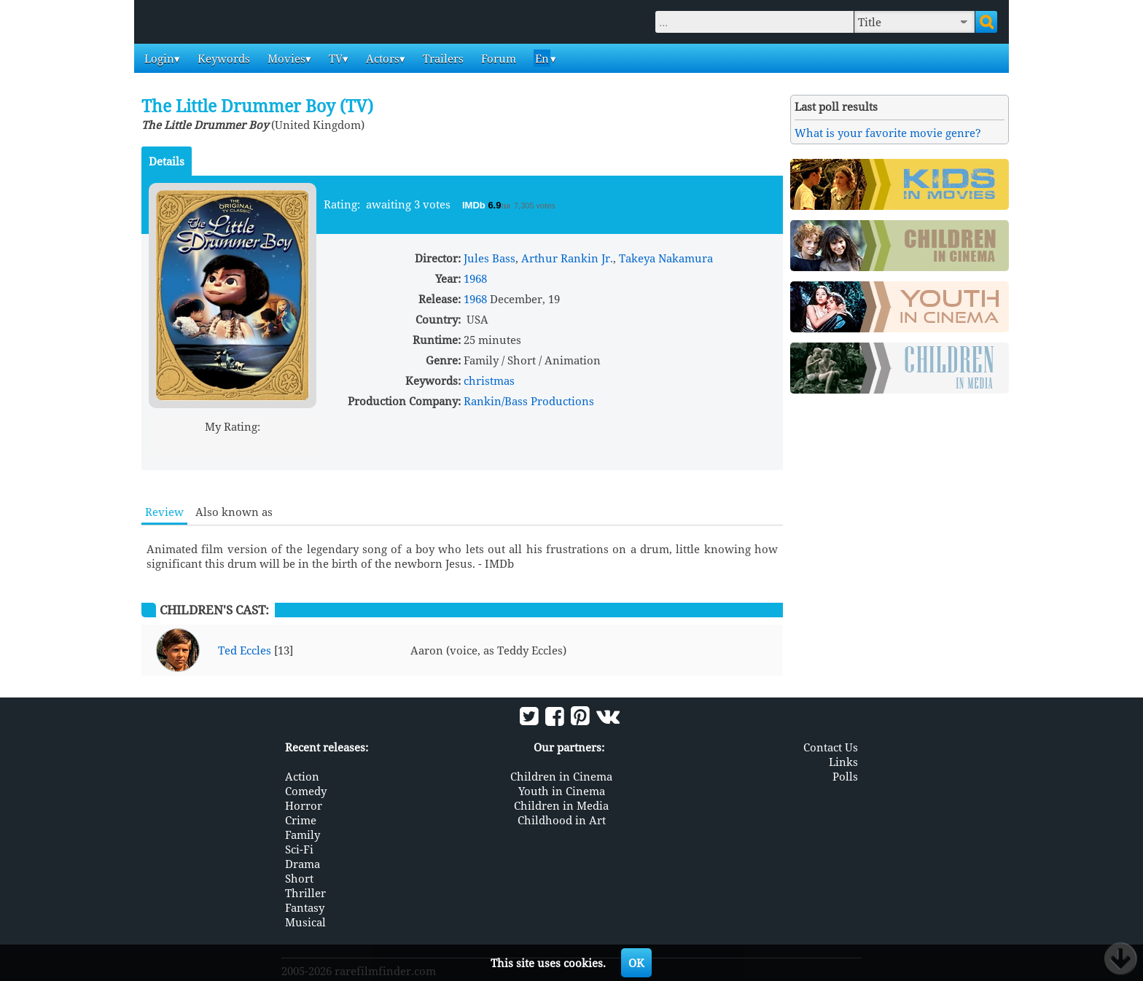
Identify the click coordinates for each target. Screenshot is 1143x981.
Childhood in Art (562, 820)
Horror (303, 805)
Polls (845, 776)
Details (166, 161)
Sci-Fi (299, 849)
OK (636, 962)
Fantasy (304, 907)
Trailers (442, 58)
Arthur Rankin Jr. (567, 258)
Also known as (234, 511)
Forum (497, 58)
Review (164, 511)
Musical (305, 922)
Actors (381, 58)
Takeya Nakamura (666, 258)
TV (334, 58)
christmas (489, 380)
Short (299, 878)
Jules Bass (489, 258)
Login (157, 58)
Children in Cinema (561, 776)
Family (302, 834)
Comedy (306, 790)
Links (843, 761)
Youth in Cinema (561, 790)
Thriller (305, 893)
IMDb (475, 205)
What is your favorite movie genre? (888, 132)
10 (288, 443)
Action (302, 776)
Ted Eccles (244, 650)
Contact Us (830, 747)
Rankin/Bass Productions (529, 401)
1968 (475, 278)
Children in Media (561, 805)
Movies (285, 58)
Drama (302, 863)
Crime (300, 820)
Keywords (222, 58)
